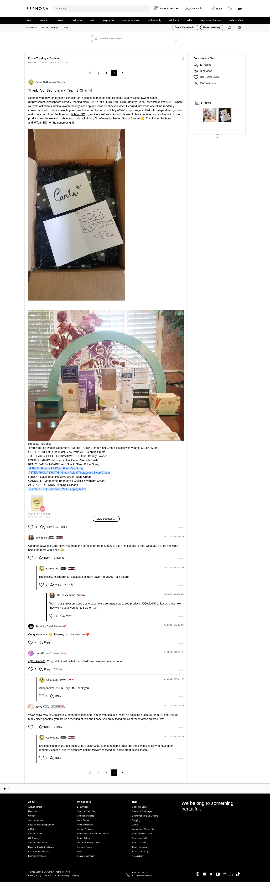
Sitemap (75, 875)
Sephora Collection (211, 20)
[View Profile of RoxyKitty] (44, 626)
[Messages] (239, 27)
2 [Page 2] (106, 72)
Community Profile (85, 816)
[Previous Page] (90, 72)
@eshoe (44, 745)
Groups (55, 27)
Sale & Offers (236, 20)
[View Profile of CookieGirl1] (45, 82)
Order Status (83, 820)
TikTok (238, 874)
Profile (45, 27)
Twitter (211, 874)
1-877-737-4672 (139, 873)
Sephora (38, 8)
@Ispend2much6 (49, 688)
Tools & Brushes (130, 20)
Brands (43, 20)
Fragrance (108, 20)
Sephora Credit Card (86, 811)
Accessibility (137, 856)
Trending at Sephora (48, 58)
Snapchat (231, 874)
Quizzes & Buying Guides (89, 842)
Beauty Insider (83, 807)
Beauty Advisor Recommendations (93, 834)
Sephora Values (35, 820)
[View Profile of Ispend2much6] (47, 653)
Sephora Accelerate (37, 856)
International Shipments (143, 829)
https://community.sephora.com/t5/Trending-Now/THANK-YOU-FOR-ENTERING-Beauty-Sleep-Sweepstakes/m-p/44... (101, 102)
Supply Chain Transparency (41, 825)
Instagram (198, 874)
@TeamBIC (78, 114)
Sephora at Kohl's (140, 838)
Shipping (136, 820)
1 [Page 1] (98, 72)
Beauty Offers (83, 838)
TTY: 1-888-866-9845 (142, 875)
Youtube (218, 874)
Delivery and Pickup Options (145, 816)
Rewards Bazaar (84, 847)
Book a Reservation (86, 856)
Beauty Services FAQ (142, 834)
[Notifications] (230, 27)
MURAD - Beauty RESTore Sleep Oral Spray (56, 468)
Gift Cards (33, 838)
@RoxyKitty (68, 688)
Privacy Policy (34, 875)
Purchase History (85, 825)
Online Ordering (139, 847)
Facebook (204, 874)
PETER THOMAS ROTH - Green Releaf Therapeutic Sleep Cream (69, 472)
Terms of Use (50, 875)
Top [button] (8, 788)
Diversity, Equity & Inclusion (41, 847)
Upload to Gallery (211, 27)
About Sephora (35, 807)
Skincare (77, 20)
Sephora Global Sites (38, 842)
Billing (135, 825)
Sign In (219, 8)
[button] (106, 519)
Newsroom (33, 811)
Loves (80, 851)
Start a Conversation (185, 27)
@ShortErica (61, 576)
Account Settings (85, 829)
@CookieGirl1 (48, 545)
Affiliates (32, 829)
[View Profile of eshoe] (42, 706)
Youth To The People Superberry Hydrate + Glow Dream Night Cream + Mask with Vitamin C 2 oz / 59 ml (94, 447)
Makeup (59, 20)
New (29, 20)
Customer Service (140, 807)
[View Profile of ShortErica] (44, 537)
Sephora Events (35, 834)
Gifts (189, 20)
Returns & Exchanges (142, 811)
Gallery (65, 27)
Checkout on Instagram (39, 851)
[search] (101, 8)
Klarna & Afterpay (140, 851)
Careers (32, 816)
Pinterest (224, 874)
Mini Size (174, 20)
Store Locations (139, 842)
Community (31, 27)
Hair (92, 20)
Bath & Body (154, 20)
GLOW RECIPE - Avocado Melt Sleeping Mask (57, 489)
